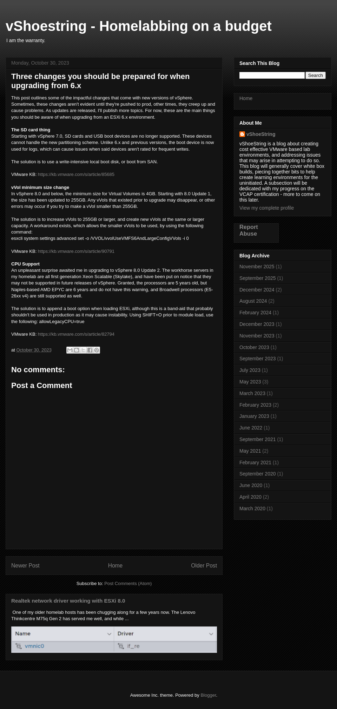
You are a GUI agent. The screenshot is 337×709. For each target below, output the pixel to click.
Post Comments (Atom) (128, 583)
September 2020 (257, 474)
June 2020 (250, 485)
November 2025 (257, 266)
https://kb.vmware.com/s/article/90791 (76, 251)
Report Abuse (248, 230)
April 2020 (250, 497)
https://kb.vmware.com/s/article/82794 (76, 334)
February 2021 (255, 462)
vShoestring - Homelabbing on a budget (139, 26)
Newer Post (25, 566)
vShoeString (260, 134)
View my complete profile (266, 208)
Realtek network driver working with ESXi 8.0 (68, 601)
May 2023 (250, 382)
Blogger (208, 695)
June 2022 (250, 428)
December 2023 (257, 324)
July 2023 (249, 370)
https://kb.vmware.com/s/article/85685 (76, 174)
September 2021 (257, 439)
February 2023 (255, 405)
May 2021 (250, 451)
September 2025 (257, 278)
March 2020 (252, 508)
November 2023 (257, 336)
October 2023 (254, 347)
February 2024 (255, 312)
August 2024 (253, 301)
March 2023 (252, 393)
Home (115, 566)
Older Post (204, 566)
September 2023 (257, 358)
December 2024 (257, 290)
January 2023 (254, 416)
